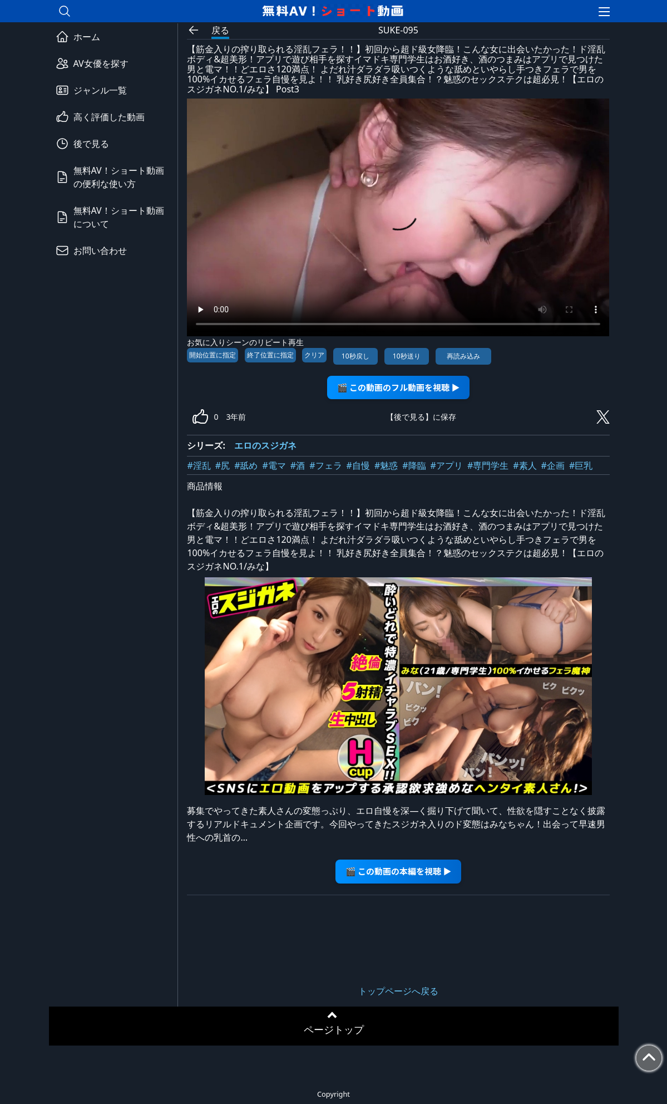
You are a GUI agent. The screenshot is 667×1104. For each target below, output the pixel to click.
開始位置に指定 (212, 355)
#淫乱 (198, 465)
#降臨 (414, 465)
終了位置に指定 (270, 355)
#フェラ (325, 465)
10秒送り (407, 356)
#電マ (274, 465)
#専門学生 (487, 465)
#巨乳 (580, 465)
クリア (314, 355)
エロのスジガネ (265, 445)
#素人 (524, 465)
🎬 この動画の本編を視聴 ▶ (398, 871)
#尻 (222, 465)
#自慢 (358, 465)
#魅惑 (386, 465)
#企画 (553, 465)
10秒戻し (355, 356)
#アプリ (447, 465)
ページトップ (334, 1029)
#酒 (297, 465)
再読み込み (463, 356)
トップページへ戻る (398, 991)
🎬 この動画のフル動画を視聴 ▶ (398, 387)
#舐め (246, 465)
